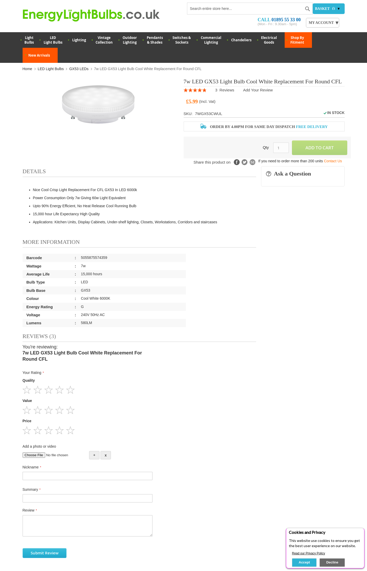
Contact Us (333, 161)
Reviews (39, 336)
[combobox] (250, 9)
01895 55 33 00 (286, 19)
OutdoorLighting (130, 40)
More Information (51, 242)
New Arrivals (39, 55)
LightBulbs (29, 40)
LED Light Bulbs (53, 40)
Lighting (79, 40)
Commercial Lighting (211, 40)
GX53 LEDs (79, 69)
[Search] (307, 8)
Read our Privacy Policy (308, 553)
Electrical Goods (269, 40)
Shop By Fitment (297, 40)
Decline (332, 562)
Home (27, 69)
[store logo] (98, 15)
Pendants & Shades (155, 40)
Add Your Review (258, 90)
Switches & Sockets (181, 40)
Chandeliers (241, 40)
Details (34, 171)
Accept (304, 562)
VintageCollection (104, 40)
